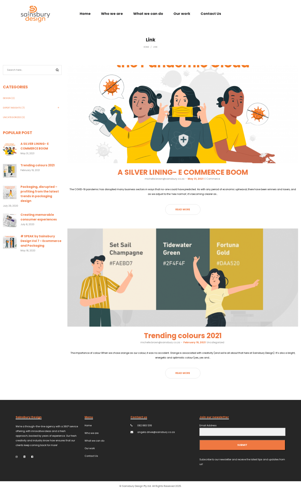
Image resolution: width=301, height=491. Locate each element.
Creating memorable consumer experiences (39, 217)
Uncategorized (215, 342)
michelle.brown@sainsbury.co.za (164, 178)
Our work (90, 448)
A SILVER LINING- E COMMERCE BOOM (183, 172)
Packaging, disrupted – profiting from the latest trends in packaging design (40, 194)
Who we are (91, 433)
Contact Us (91, 456)
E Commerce (212, 178)
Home (146, 47)
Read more (182, 209)
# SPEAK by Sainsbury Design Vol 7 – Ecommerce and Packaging (41, 241)
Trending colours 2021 (183, 336)
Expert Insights (12, 107)
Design (7, 98)
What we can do (94, 440)
